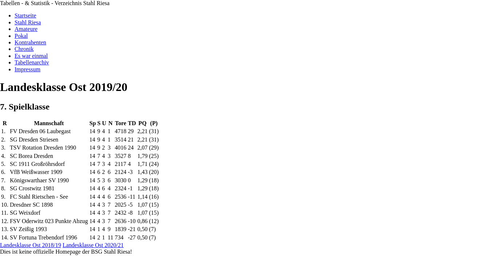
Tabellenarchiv (32, 62)
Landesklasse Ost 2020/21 (93, 245)
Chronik (24, 49)
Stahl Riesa (28, 22)
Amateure (26, 29)
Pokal (21, 36)
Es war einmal (31, 56)
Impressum (27, 69)
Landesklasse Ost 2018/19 (30, 245)
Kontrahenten (30, 42)
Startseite (25, 15)
